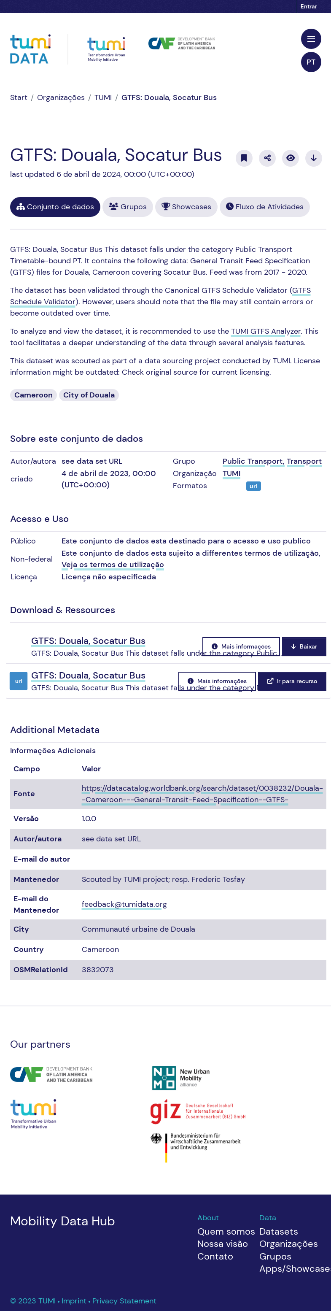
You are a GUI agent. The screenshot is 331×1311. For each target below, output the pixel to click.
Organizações (61, 97)
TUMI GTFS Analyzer (266, 331)
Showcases (186, 207)
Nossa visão (222, 1244)
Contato (215, 1256)
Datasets (278, 1231)
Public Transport (253, 461)
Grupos (128, 207)
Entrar (309, 6)
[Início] (18, 97)
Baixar (304, 646)
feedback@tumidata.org (124, 904)
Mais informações (241, 646)
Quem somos (226, 1231)
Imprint (75, 1301)
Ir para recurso (292, 681)
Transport (304, 461)
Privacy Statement (124, 1301)
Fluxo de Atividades (265, 207)
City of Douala (89, 395)
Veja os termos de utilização (113, 565)
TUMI (103, 97)
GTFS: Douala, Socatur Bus (169, 97)
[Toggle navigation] (311, 39)
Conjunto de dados (55, 207)
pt (311, 62)
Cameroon (33, 395)
